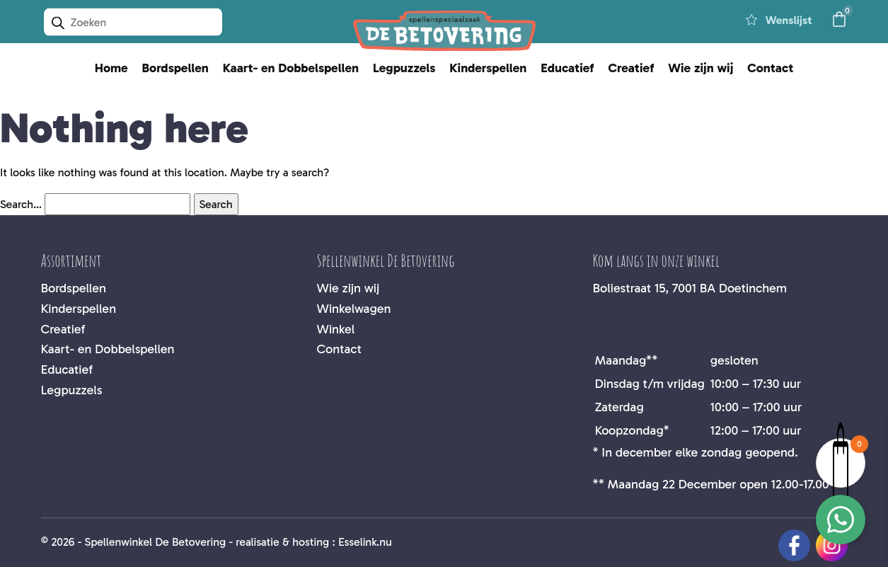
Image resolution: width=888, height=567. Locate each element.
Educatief (567, 68)
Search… (21, 204)
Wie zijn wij (700, 68)
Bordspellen (175, 68)
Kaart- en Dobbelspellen (291, 68)
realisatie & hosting (282, 542)
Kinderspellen (487, 68)
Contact (770, 68)
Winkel (336, 329)
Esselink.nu (365, 542)
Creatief (631, 68)
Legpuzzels (404, 68)
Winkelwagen (354, 308)
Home (111, 68)
